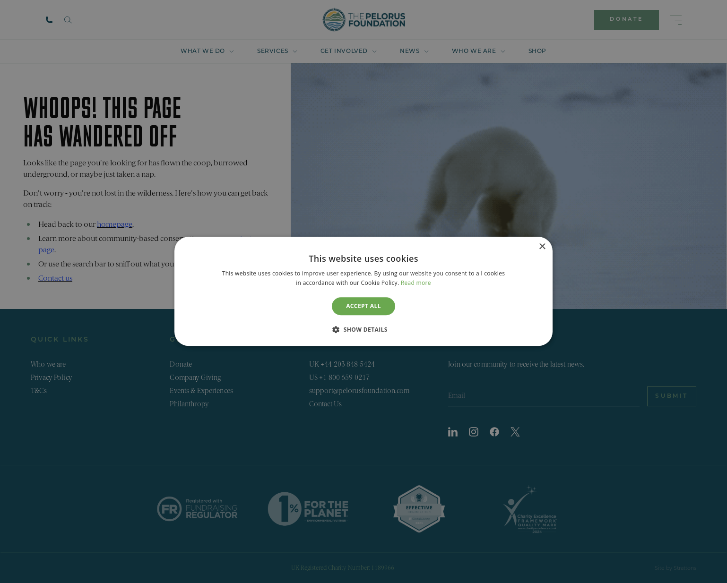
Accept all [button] (363, 306)
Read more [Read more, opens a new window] (416, 283)
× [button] (541, 246)
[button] (363, 329)
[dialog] (363, 291)
